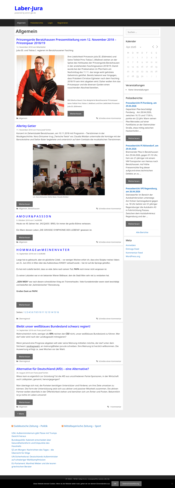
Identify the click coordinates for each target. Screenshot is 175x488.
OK (115, 484)
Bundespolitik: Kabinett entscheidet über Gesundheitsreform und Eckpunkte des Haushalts (31, 442)
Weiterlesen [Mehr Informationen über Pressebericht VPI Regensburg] (134, 223)
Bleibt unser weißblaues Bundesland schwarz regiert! (53, 326)
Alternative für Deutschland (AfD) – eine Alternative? (52, 369)
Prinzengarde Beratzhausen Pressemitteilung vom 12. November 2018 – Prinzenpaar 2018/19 (66, 41)
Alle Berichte (142, 232)
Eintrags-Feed (132, 248)
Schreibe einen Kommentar (110, 118)
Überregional (24, 318)
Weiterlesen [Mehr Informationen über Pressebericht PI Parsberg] (134, 138)
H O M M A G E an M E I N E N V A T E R (42, 250)
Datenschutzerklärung (130, 484)
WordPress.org (133, 256)
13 (49, 312)
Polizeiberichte (37, 23)
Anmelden (131, 245)
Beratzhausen (33, 208)
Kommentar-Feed (134, 252)
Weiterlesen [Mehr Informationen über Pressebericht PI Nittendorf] (134, 181)
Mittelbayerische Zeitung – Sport (82, 426)
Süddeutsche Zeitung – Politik (31, 426)
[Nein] (172, 483)
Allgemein (21, 23)
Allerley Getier (26, 126)
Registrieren (62, 23)
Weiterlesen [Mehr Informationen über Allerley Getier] (24, 204)
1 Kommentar (115, 407)
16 (57, 312)
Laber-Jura (29, 8)
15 (54, 312)
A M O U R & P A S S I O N (33, 216)
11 (43, 312)
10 (40, 312)
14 (52, 312)
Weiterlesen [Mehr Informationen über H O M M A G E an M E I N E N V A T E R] (24, 304)
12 (46, 312)
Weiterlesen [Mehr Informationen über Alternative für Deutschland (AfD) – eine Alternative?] (24, 402)
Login (50, 23)
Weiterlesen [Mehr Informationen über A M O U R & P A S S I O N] (24, 237)
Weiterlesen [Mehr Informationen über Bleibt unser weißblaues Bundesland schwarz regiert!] (24, 356)
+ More (20, 413)
